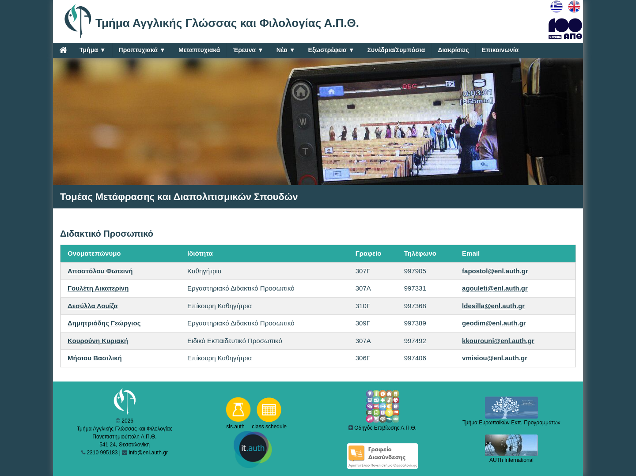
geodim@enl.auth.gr (494, 323)
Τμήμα (93, 50)
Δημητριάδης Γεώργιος (104, 323)
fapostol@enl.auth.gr (495, 271)
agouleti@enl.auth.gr (495, 288)
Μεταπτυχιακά (199, 49)
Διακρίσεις (453, 49)
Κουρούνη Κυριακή (98, 340)
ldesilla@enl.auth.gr (493, 306)
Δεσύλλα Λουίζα (93, 306)
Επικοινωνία (500, 49)
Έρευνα (248, 50)
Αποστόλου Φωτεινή (100, 271)
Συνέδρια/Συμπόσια (396, 49)
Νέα (285, 50)
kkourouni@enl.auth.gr (498, 340)
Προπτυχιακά (142, 50)
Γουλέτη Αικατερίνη (98, 288)
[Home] (63, 50)
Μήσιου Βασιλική (95, 358)
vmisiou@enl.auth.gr (494, 358)
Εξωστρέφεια (331, 50)
